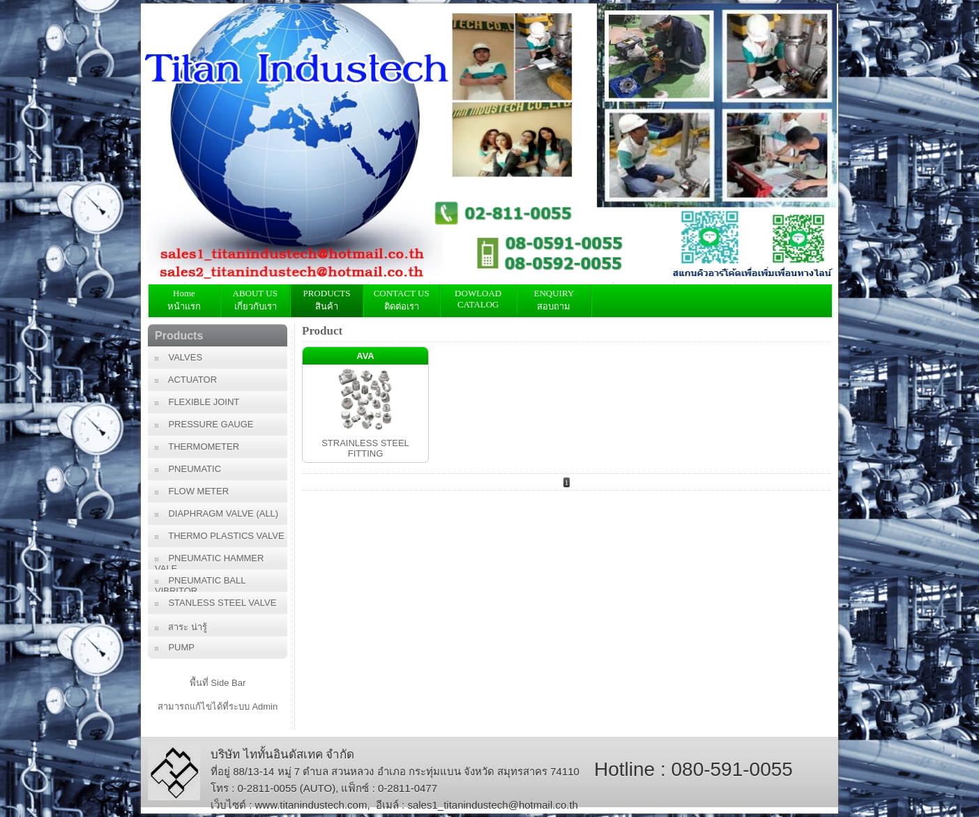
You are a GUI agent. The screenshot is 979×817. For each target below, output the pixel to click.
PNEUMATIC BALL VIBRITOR (200, 583)
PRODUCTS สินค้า (326, 300)
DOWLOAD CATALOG (478, 299)
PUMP (175, 647)
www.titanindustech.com (311, 805)
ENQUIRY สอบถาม (554, 300)
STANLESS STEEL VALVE (215, 602)
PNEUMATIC (188, 469)
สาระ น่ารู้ (181, 627)
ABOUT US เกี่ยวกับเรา (255, 300)
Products (179, 336)
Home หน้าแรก (184, 300)
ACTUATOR (186, 379)
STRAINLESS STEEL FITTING (365, 448)
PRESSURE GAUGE (204, 424)
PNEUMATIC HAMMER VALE (209, 561)
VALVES (178, 357)
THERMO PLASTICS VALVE (219, 535)
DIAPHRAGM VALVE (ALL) (216, 513)
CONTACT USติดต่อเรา (402, 300)
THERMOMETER (197, 446)
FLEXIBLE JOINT (197, 402)
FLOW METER (192, 491)
